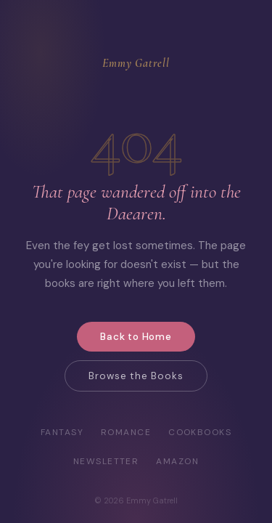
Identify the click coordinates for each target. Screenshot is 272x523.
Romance (126, 432)
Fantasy (62, 432)
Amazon (177, 461)
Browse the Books (135, 376)
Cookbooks (199, 432)
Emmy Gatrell (136, 63)
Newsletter (106, 461)
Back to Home (136, 337)
